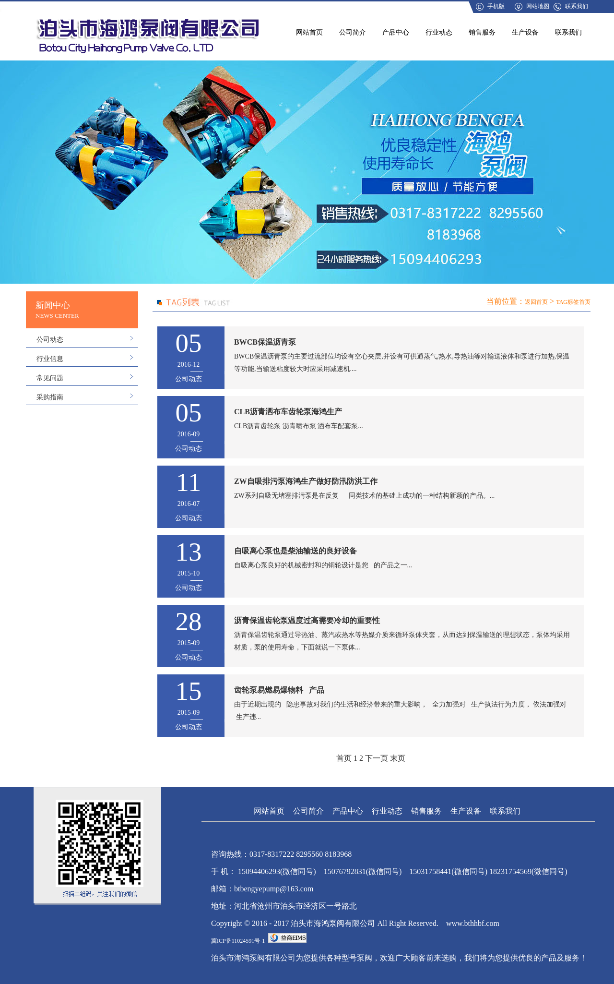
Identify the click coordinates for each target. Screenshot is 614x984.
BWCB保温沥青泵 (265, 342)
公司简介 (352, 32)
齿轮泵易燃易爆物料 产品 (279, 690)
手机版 (496, 6)
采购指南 (49, 397)
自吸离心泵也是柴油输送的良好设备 (295, 551)
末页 (397, 758)
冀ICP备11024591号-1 (238, 940)
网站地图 (537, 6)
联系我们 (576, 6)
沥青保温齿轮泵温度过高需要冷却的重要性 (307, 620)
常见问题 (49, 378)
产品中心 (395, 32)
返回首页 (536, 302)
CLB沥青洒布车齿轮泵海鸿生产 (288, 412)
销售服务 (482, 32)
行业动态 (438, 32)
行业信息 (49, 358)
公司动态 (49, 339)
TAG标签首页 (573, 302)
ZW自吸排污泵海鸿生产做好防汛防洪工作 (306, 481)
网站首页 (309, 32)
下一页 (376, 758)
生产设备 (525, 32)
